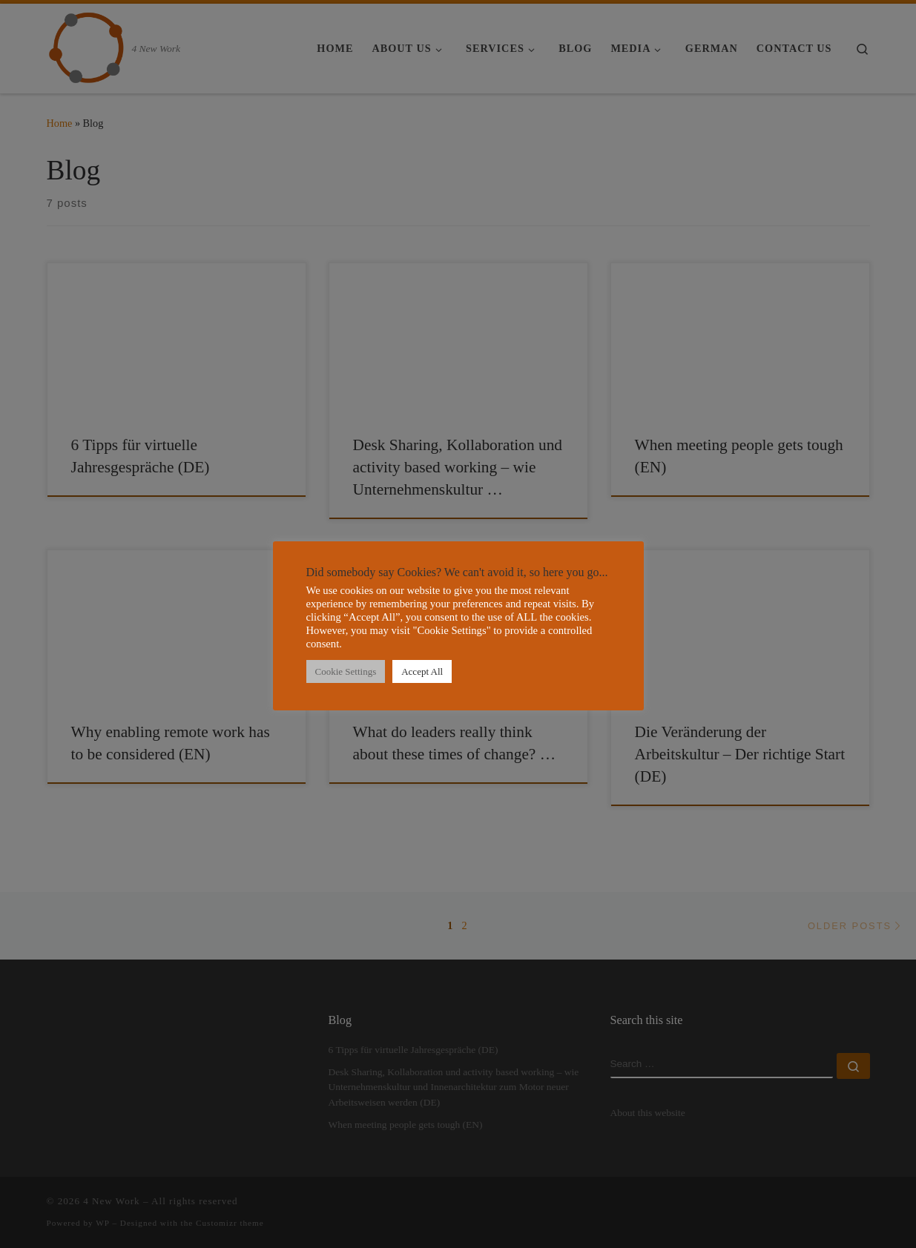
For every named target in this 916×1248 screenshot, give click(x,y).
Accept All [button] (422, 671)
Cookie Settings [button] (346, 671)
